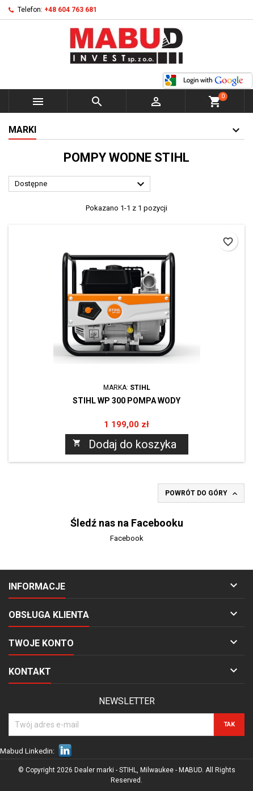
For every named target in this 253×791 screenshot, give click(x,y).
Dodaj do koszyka (124, 444)
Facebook (127, 538)
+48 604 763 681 (70, 10)
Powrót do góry (202, 493)
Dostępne (81, 184)
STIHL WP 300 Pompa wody (126, 400)
